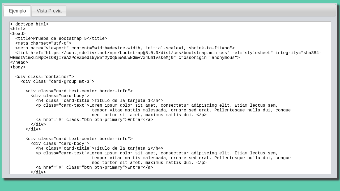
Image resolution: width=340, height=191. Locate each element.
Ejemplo (17, 11)
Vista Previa (49, 11)
